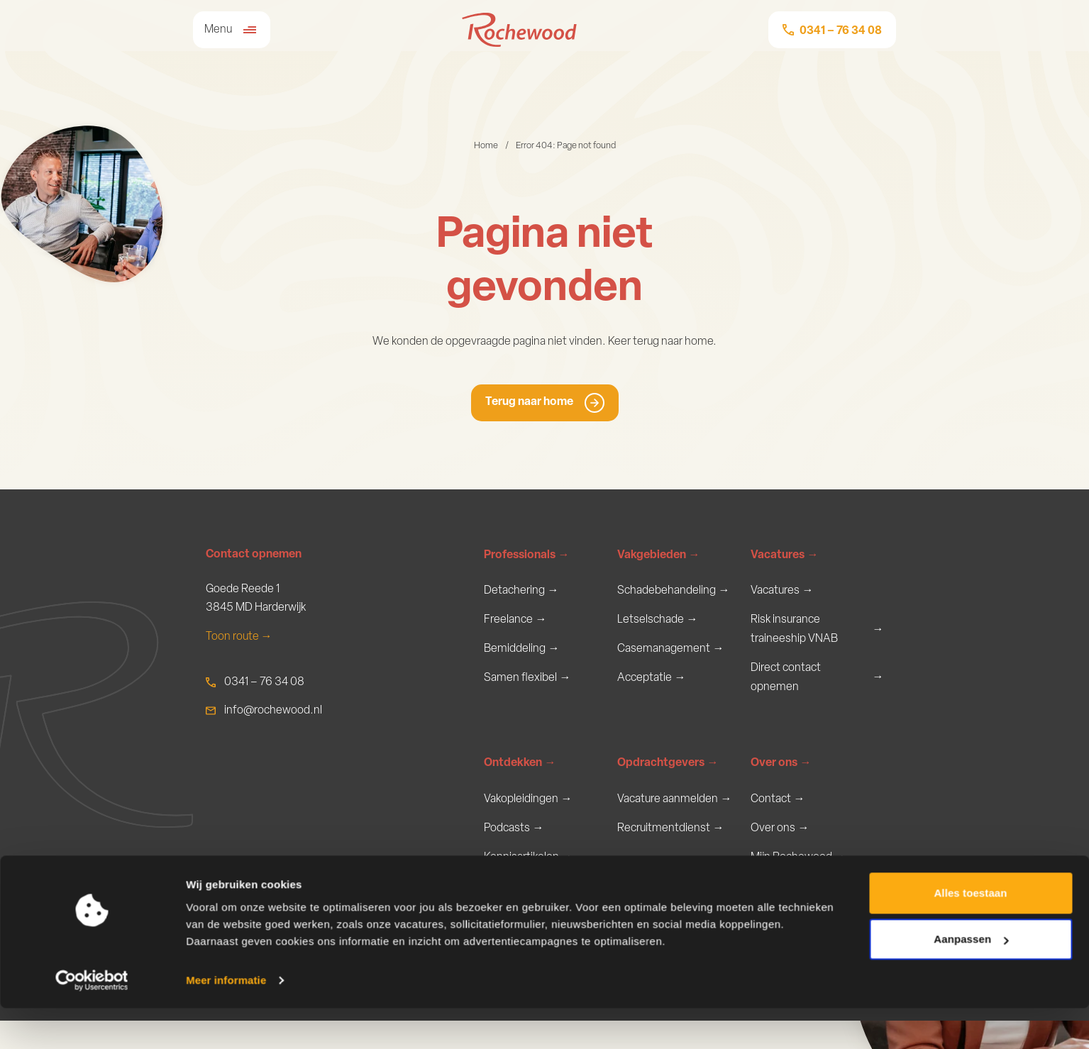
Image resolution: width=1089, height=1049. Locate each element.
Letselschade (657, 621)
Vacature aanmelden (674, 823)
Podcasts (514, 854)
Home (486, 145)
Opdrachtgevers (668, 788)
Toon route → (239, 637)
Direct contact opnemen (817, 680)
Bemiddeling (522, 652)
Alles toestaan (970, 934)
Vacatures (785, 555)
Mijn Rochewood (798, 884)
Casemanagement (670, 652)
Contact (778, 823)
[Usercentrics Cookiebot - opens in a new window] (92, 1021)
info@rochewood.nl (273, 710)
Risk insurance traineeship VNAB (817, 631)
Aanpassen (971, 980)
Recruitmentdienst (670, 854)
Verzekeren (652, 712)
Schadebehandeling (673, 591)
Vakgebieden (658, 555)
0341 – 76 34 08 (264, 682)
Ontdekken (520, 788)
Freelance (515, 621)
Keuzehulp (516, 712)
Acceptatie (651, 682)
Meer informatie (226, 1021)
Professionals (527, 555)
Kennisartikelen (528, 884)
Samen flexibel (527, 682)
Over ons (781, 788)
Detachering (521, 591)
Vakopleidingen (528, 823)
